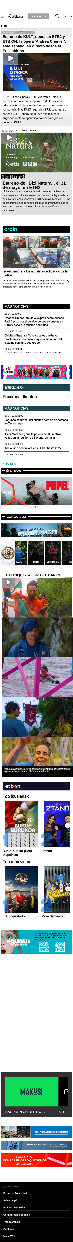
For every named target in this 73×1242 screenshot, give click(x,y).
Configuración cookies (16, 1214)
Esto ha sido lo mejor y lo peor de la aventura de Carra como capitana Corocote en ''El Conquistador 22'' (37, 770)
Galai (36, 562)
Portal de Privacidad (15, 1193)
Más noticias (16, 306)
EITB (4, 26)
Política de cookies (14, 1207)
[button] (67, 249)
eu (64, 16)
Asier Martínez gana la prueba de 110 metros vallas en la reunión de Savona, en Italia (32, 435)
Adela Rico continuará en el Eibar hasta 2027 (32, 448)
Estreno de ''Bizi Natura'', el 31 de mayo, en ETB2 (34, 185)
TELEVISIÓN (8, 464)
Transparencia (11, 1221)
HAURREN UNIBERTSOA (25, 1112)
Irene (53, 562)
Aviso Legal (10, 1200)
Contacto (8, 1229)
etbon (15, 471)
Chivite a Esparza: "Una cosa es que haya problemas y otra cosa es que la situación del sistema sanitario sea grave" (33, 339)
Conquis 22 (16, 517)
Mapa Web (9, 1236)
